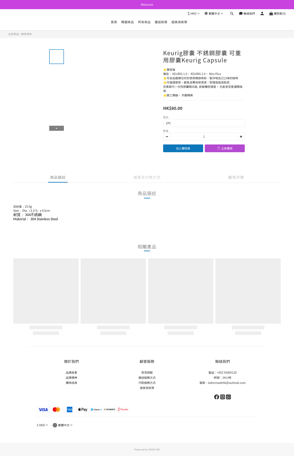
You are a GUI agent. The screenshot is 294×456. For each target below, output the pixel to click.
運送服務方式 (147, 378)
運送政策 (161, 22)
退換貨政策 (179, 22)
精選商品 (127, 22)
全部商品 (13, 34)
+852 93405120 (227, 372)
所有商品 (144, 22)
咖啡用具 (26, 34)
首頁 (114, 22)
